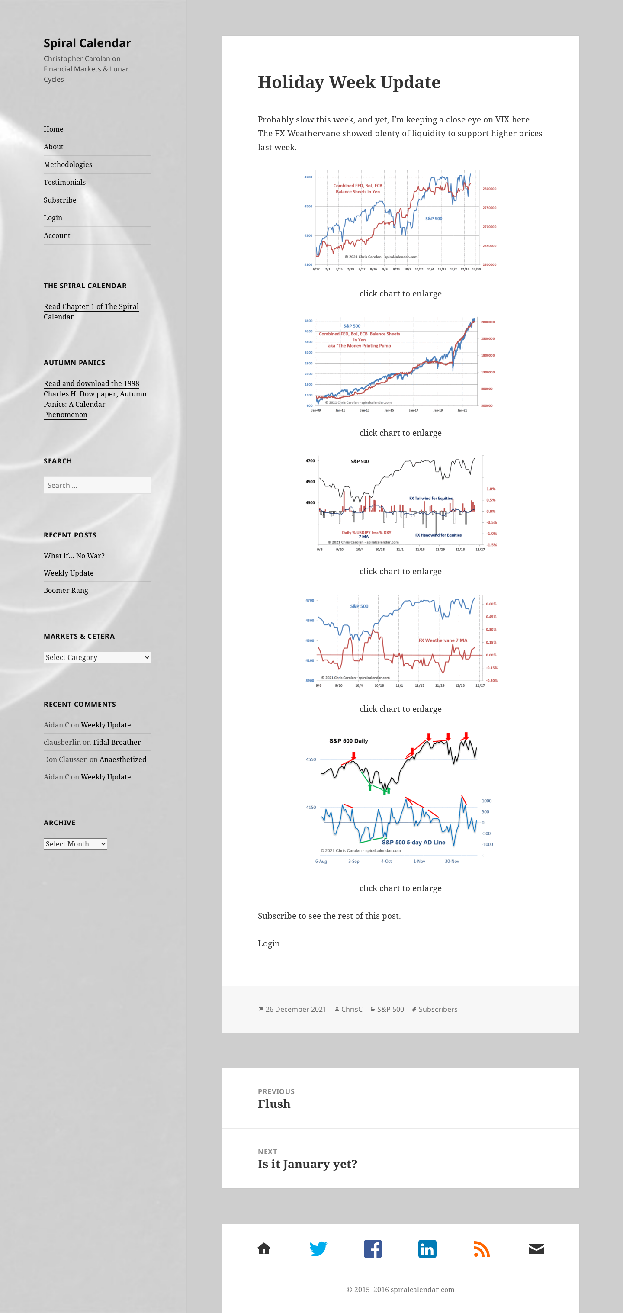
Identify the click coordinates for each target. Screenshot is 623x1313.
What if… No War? (74, 555)
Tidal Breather (117, 742)
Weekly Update (69, 573)
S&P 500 (390, 1009)
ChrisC (352, 1009)
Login (53, 217)
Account (57, 235)
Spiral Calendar (87, 43)
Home (54, 129)
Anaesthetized (123, 759)
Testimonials (65, 182)
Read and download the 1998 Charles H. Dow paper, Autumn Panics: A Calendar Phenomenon (95, 399)
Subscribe (60, 200)
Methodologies (68, 164)
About (54, 146)
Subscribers (438, 1009)
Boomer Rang (66, 590)
